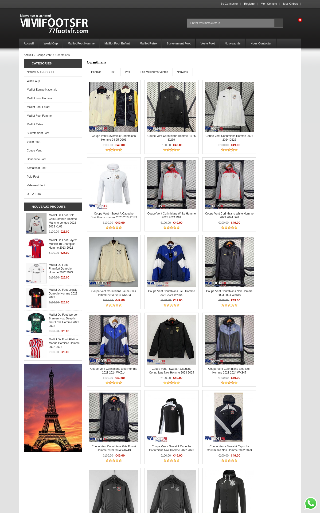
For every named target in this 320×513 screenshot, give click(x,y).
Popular (96, 72)
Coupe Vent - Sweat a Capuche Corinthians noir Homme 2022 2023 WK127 (218, 427)
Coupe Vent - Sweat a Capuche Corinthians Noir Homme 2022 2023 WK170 (271, 354)
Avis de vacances (30, 481)
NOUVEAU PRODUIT (40, 72)
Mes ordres (290, 3)
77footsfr (170, 508)
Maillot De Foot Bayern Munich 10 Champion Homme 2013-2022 (63, 244)
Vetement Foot (36, 185)
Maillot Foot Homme (39, 98)
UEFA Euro (34, 194)
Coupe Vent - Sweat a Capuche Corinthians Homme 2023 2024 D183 (271, 135)
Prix (111, 72)
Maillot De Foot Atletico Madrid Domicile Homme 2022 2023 (64, 343)
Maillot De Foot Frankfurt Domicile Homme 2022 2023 (61, 268)
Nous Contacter (170, 481)
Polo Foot (33, 176)
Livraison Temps (100, 481)
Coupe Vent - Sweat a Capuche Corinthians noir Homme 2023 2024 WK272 (218, 281)
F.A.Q (22, 475)
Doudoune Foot (36, 159)
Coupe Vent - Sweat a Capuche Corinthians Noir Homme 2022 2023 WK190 (111, 427)
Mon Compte (269, 3)
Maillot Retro (35, 124)
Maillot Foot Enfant (38, 107)
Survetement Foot (38, 133)
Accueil (28, 55)
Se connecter (229, 3)
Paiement (95, 486)
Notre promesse (29, 486)
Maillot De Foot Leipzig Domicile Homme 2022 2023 (63, 293)
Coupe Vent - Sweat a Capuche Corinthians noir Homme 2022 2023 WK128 (271, 427)
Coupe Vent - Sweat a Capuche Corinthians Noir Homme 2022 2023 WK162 (218, 354)
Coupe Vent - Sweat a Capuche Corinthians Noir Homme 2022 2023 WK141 (164, 354)
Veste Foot (33, 141)
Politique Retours (100, 475)
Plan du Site (168, 486)
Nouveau (182, 72)
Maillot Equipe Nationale (42, 89)
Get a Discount (169, 475)
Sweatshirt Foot (36, 168)
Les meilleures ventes (154, 72)
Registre (249, 3)
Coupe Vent (44, 55)
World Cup (33, 81)
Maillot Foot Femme (39, 115)
